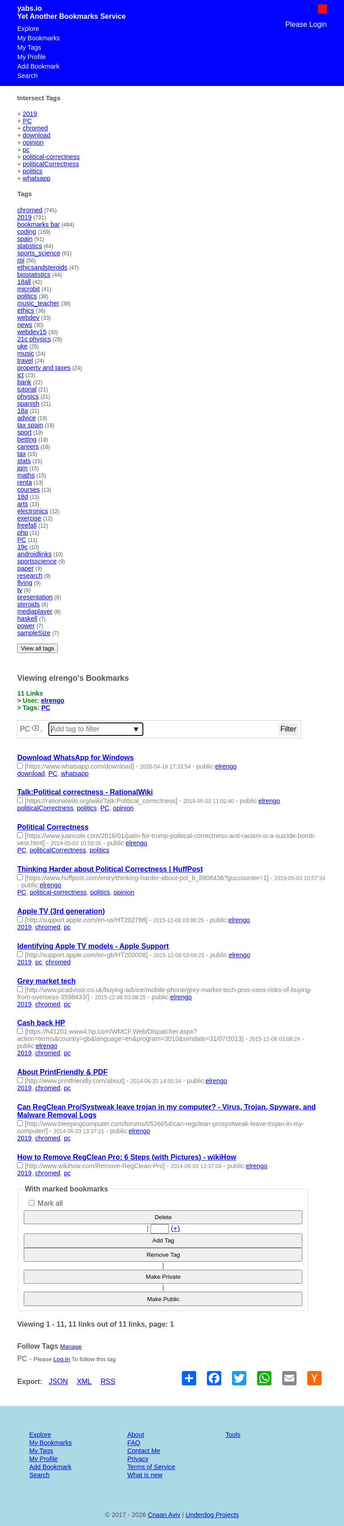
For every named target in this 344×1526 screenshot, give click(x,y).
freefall (26, 525)
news (24, 324)
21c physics (34, 339)
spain (24, 238)
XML (84, 1381)
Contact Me (143, 1450)
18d (22, 496)
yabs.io (29, 8)
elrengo (52, 700)
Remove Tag (163, 1254)
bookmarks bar (38, 224)
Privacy (137, 1458)
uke (22, 346)
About (135, 1434)
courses (28, 489)
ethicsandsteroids (42, 267)
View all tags (37, 648)
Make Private (163, 1276)
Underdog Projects (212, 1514)
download (37, 135)
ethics (25, 310)
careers (28, 446)
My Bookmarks (38, 38)
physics (28, 396)
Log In (61, 1359)
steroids (28, 604)
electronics (32, 511)
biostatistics (33, 274)
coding (26, 231)
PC (27, 121)
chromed (35, 128)
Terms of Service (151, 1466)
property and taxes (43, 367)
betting (26, 439)
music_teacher (38, 303)
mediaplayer (34, 611)
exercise (29, 518)
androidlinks (34, 554)
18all (23, 281)
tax (21, 453)
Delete (163, 1217)
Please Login (306, 24)
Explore (28, 28)
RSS (107, 1381)
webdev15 (32, 331)
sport (24, 432)
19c (22, 546)
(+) (175, 1228)
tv (19, 589)
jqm (22, 468)
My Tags (29, 47)
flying (24, 582)
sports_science (38, 253)
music (25, 353)
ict (20, 374)
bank (24, 382)
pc (26, 149)
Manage (71, 1346)
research (29, 575)
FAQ (133, 1442)
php (22, 532)
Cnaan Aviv (164, 1514)
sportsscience (36, 561)
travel (25, 360)
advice (26, 417)
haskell (27, 618)
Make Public (163, 1299)
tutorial (26, 389)
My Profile (31, 56)
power (25, 625)
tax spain (30, 425)
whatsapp (37, 178)
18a (22, 410)
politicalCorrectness (51, 164)
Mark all (46, 1203)
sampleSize (33, 632)
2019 (30, 113)
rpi (20, 260)
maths (25, 475)
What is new (144, 1475)
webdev (28, 317)
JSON (58, 1381)
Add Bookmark (38, 66)
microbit (28, 288)
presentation (34, 597)
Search (27, 75)
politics (33, 171)
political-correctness (51, 156)
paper (25, 568)
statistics (29, 245)
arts (22, 503)
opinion (33, 142)
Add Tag (163, 1240)
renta (24, 482)
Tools (233, 1434)
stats (23, 460)
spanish (28, 403)
